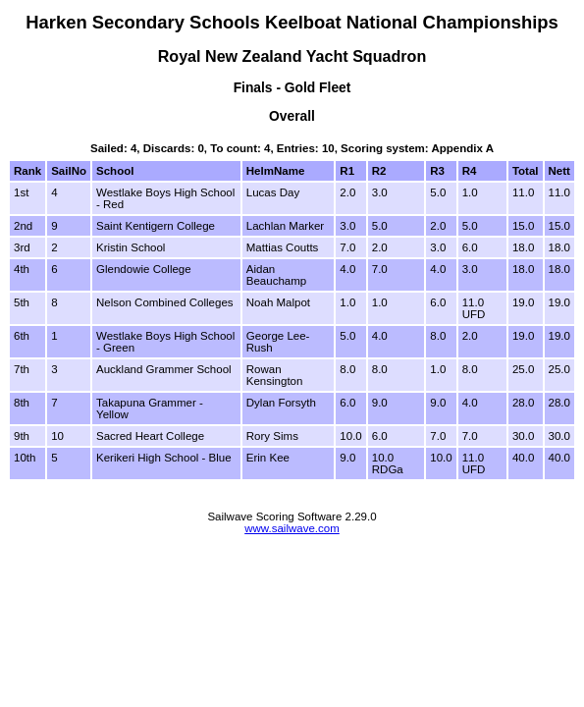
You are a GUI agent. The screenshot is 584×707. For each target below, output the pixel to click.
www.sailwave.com (292, 528)
